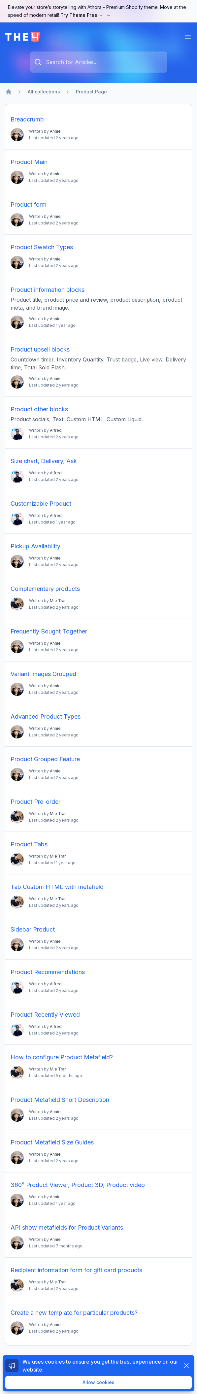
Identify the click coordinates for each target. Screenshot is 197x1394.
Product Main (29, 161)
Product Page (91, 91)
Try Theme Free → (85, 15)
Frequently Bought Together (49, 631)
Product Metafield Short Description (60, 1099)
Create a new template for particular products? (74, 1312)
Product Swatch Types (42, 247)
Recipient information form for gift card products (76, 1270)
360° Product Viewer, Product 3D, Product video (78, 1184)
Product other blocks (39, 409)
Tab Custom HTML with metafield (57, 886)
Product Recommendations (48, 972)
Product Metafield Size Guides (52, 1142)
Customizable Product (41, 503)
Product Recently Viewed (45, 1014)
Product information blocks (47, 289)
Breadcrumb (27, 119)
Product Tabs (29, 844)
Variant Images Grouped (43, 673)
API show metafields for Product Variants (67, 1227)
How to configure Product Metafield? (62, 1057)
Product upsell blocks (40, 349)
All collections (44, 91)
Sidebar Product (33, 929)
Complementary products (45, 588)
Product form (29, 204)
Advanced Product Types (46, 716)
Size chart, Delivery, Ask (44, 461)
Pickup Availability (35, 546)
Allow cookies (98, 1382)
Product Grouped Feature (45, 759)
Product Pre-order (35, 801)
